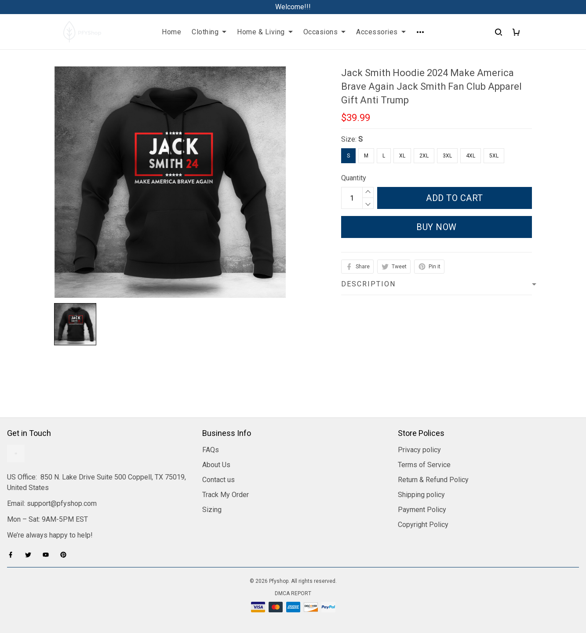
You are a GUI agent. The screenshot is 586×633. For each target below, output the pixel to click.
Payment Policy (422, 509)
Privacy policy (419, 450)
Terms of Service (424, 465)
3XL (447, 156)
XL (402, 156)
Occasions (324, 32)
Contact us (218, 480)
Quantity (353, 178)
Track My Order (225, 494)
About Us (216, 465)
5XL (494, 156)
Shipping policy (421, 494)
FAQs (210, 450)
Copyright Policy (423, 524)
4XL (470, 156)
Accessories (381, 32)
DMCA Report (293, 593)
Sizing (212, 509)
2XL (424, 156)
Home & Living (265, 32)
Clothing (209, 32)
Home (171, 32)
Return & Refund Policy (433, 480)
